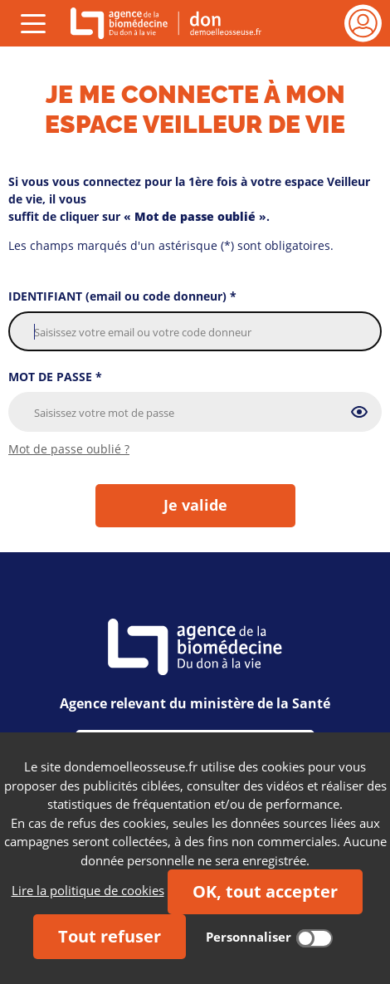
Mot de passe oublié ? (68, 449)
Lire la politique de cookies (88, 890)
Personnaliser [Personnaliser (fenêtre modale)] (248, 936)
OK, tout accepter (265, 891)
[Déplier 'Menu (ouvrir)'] (33, 23)
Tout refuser (109, 936)
